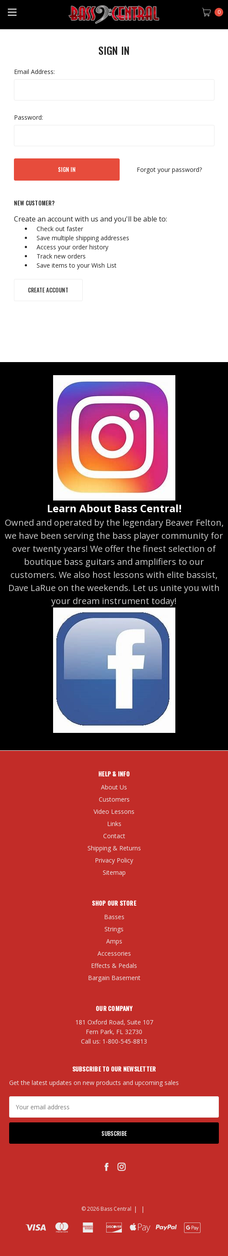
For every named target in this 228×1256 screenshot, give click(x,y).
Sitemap (114, 872)
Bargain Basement (114, 978)
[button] (114, 437)
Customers (114, 799)
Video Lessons (114, 811)
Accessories (114, 953)
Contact (114, 836)
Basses (114, 917)
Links (114, 823)
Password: (28, 117)
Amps (114, 941)
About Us (114, 787)
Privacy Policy (114, 860)
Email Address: (34, 71)
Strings (114, 929)
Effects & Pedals (114, 965)
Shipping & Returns (114, 848)
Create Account (48, 289)
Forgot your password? (169, 169)
